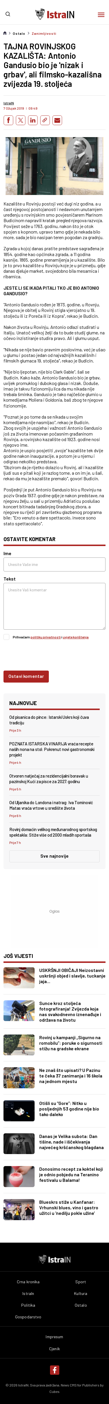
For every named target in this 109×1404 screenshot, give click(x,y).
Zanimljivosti (44, 33)
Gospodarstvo (28, 1317)
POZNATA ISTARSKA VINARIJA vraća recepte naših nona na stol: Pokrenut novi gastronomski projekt (51, 749)
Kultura (80, 1293)
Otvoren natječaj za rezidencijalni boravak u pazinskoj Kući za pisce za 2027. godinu (48, 778)
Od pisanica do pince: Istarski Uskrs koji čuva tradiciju (49, 719)
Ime (7, 553)
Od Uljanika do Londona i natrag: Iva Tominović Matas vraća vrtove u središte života (51, 805)
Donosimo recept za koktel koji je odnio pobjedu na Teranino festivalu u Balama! (71, 1174)
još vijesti (18, 956)
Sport (80, 1281)
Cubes (54, 1391)
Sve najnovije (54, 856)
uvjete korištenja (76, 637)
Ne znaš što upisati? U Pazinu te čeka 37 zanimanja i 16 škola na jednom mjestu (70, 1075)
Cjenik (54, 1348)
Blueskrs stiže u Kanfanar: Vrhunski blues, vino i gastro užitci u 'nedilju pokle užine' (68, 1207)
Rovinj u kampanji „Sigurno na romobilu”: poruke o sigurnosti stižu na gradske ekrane (70, 1043)
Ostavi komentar (26, 676)
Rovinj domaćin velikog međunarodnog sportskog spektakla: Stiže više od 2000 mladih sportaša (53, 832)
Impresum (54, 1336)
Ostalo (19, 33)
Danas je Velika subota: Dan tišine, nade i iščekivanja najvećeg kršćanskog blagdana (71, 1141)
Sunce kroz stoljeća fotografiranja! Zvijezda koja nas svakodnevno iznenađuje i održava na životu (70, 1011)
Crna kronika (28, 1281)
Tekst (9, 578)
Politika (28, 1305)
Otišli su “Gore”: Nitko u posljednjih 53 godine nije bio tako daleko (69, 1108)
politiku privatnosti (46, 637)
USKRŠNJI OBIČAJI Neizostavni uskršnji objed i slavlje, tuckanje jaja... (72, 975)
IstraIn (28, 1293)
